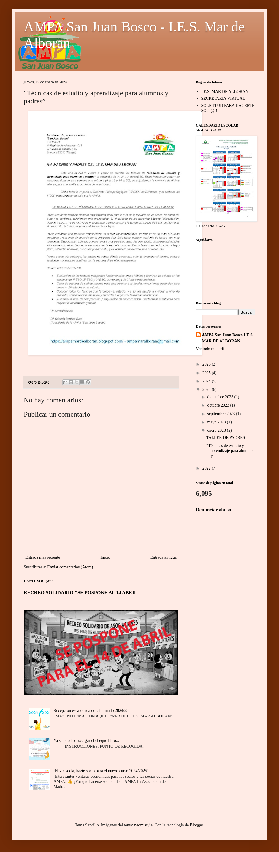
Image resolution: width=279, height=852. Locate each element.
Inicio (105, 557)
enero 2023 (217, 430)
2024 (207, 381)
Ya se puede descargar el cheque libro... (86, 740)
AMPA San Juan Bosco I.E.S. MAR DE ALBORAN (227, 338)
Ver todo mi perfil (211, 349)
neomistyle (143, 825)
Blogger (196, 825)
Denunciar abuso (213, 510)
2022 (207, 468)
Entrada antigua (163, 557)
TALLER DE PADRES (225, 437)
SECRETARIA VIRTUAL (223, 98)
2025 (207, 373)
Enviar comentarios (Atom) (70, 567)
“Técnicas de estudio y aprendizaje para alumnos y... (229, 450)
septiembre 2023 (221, 414)
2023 (207, 389)
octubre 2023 (218, 405)
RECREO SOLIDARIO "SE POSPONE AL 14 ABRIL (80, 592)
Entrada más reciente (42, 557)
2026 (207, 364)
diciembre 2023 (220, 397)
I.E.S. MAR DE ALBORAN (224, 91)
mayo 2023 (217, 422)
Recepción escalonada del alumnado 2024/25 (91, 710)
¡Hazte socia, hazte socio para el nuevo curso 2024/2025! (100, 771)
